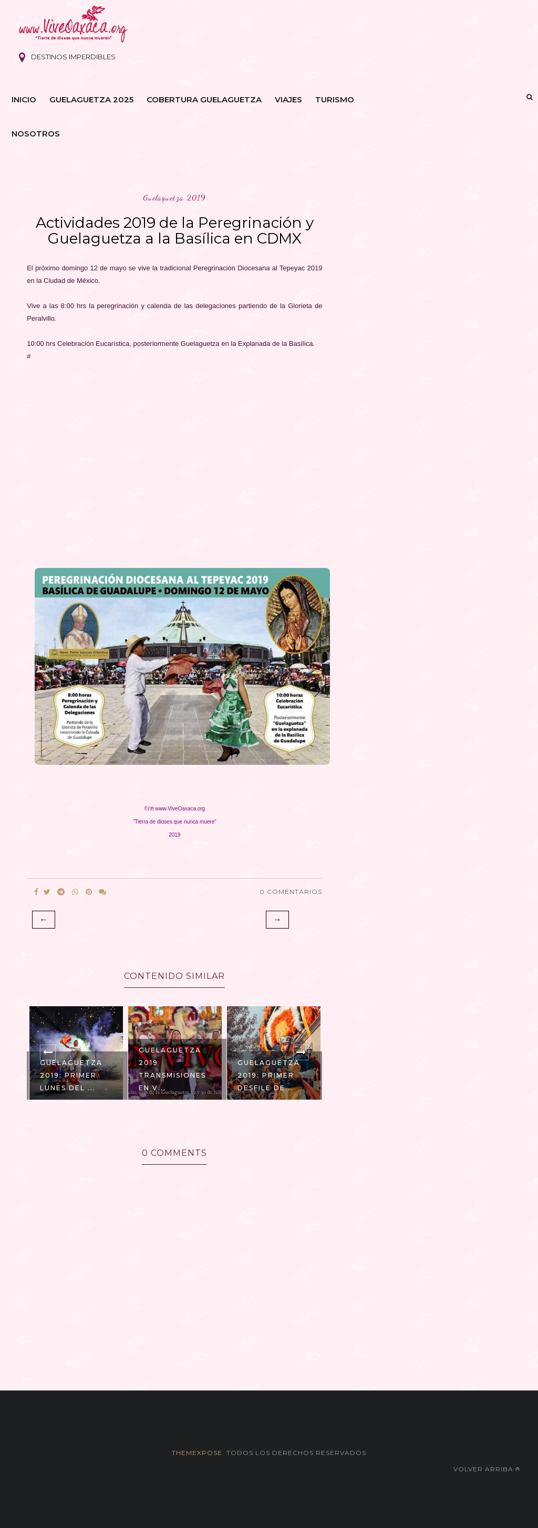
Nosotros (36, 134)
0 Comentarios (291, 891)
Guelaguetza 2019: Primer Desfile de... (268, 1075)
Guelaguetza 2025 (91, 99)
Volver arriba (486, 1469)
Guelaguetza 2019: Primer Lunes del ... (71, 1075)
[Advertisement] (174, 461)
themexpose (197, 1453)
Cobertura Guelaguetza (204, 99)
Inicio (24, 99)
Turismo (334, 99)
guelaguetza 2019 (174, 197)
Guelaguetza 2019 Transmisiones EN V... (172, 1069)
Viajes (288, 99)
